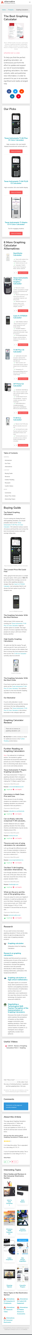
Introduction (8, 460)
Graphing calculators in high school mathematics (17, 978)
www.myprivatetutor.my (16, 860)
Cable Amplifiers (9, 1259)
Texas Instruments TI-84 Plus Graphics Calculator (20, 281)
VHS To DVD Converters (9, 1202)
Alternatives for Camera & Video (9, 1309)
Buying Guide (9, 473)
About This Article (10, 496)
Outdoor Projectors (22, 1230)
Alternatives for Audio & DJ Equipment (22, 1301)
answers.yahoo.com (14, 915)
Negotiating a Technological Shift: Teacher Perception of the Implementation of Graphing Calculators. (18, 1008)
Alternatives (8, 467)
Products (11, 10)
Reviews (7, 477)
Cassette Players (23, 1286)
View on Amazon (16, 151)
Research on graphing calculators (12, 954)
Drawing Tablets (9, 1286)
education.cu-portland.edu (16, 811)
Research (7, 483)
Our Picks (7, 463)
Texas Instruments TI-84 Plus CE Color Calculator (16, 139)
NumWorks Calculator (17, 254)
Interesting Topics (10, 499)
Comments (8, 493)
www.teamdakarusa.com (16, 787)
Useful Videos (9, 486)
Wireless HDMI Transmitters (9, 1231)
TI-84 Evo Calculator (17, 419)
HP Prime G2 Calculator (18, 385)
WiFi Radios (22, 1201)
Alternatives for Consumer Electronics (9, 1320)
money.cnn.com (13, 836)
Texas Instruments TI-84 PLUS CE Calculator (16, 182)
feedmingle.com (13, 884)
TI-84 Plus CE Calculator (18, 351)
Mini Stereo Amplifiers (22, 1259)
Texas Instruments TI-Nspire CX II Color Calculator (16, 223)
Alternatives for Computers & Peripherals (9, 1301)
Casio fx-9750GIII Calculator (20, 317)
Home (4, 10)
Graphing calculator (16, 943)
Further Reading (9, 480)
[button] (30, 2)
